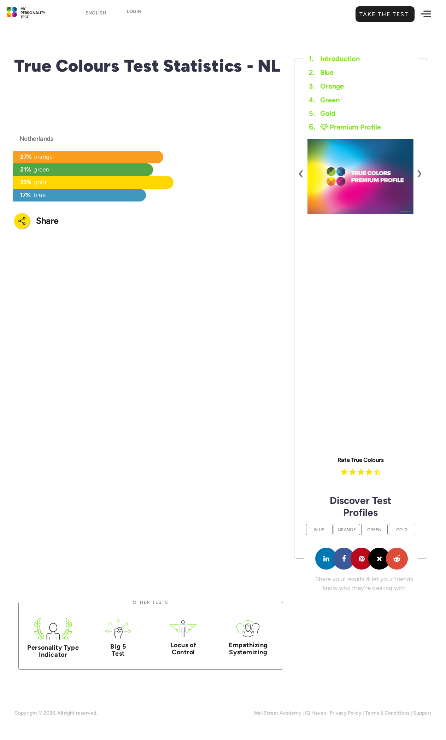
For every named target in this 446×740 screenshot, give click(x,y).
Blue (321, 72)
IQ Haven (315, 713)
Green (324, 99)
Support (422, 713)
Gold (322, 113)
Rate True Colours (361, 459)
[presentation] (301, 173)
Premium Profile (350, 127)
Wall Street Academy (277, 713)
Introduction (334, 58)
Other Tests (150, 602)
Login (134, 14)
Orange (326, 86)
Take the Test (383, 14)
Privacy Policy (346, 713)
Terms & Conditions (387, 713)
